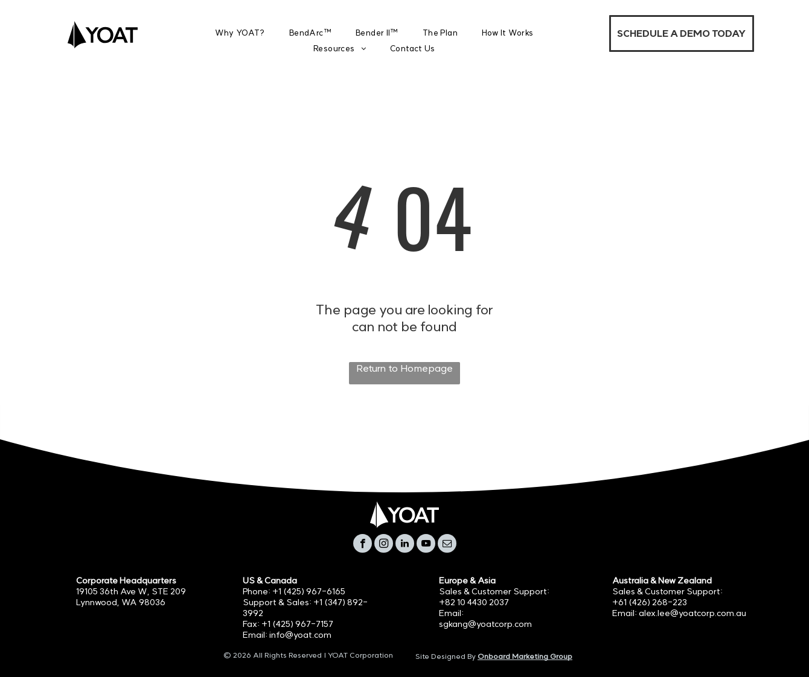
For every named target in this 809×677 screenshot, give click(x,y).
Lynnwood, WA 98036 (120, 602)
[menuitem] (240, 32)
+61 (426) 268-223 (649, 602)
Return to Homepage (404, 368)
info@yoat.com (300, 634)
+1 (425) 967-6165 (308, 591)
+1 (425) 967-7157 (297, 623)
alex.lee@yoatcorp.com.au (692, 613)
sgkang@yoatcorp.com (485, 623)
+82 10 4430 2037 (474, 602)
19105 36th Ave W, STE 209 (131, 591)
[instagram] (383, 545)
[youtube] (426, 545)
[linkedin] (404, 545)
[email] (447, 545)
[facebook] (362, 545)
